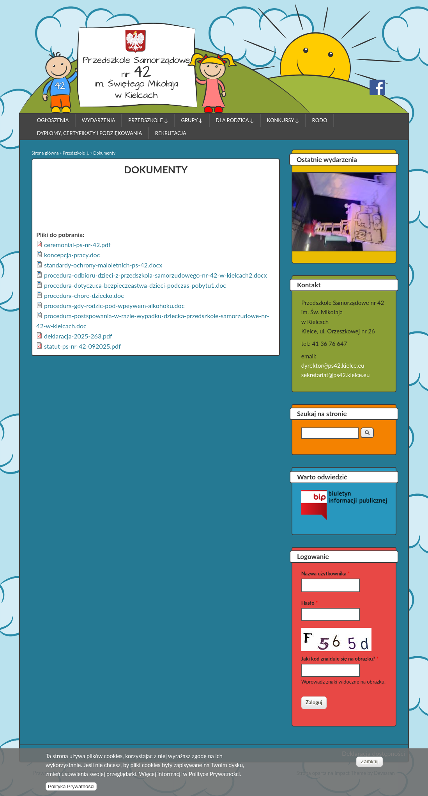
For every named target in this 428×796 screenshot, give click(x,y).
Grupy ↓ (191, 120)
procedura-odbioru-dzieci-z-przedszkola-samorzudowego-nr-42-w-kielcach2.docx (155, 275)
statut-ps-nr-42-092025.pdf (82, 346)
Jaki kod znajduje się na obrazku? (339, 658)
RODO (319, 120)
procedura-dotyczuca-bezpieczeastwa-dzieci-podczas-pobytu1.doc (135, 285)
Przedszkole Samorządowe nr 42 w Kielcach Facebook (377, 87)
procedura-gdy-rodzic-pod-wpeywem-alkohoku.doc (114, 305)
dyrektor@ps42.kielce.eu (332, 365)
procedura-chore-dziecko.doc (84, 295)
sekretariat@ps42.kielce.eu (335, 374)
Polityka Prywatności (71, 788)
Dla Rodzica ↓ (235, 120)
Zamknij (369, 763)
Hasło (309, 603)
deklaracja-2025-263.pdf (78, 336)
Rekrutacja (170, 133)
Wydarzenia (98, 120)
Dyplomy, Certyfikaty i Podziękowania (89, 133)
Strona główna (45, 152)
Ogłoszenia (53, 120)
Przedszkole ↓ (148, 120)
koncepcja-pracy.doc (72, 254)
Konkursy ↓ (283, 120)
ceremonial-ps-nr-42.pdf (77, 244)
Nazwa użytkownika (325, 573)
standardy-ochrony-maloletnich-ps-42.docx (103, 265)
